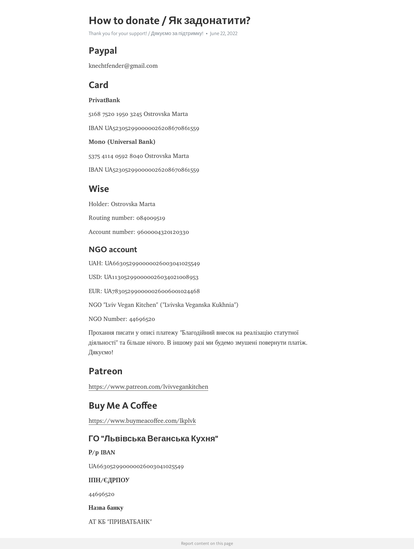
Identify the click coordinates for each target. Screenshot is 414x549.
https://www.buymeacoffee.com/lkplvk (142, 420)
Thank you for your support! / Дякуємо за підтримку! (146, 33)
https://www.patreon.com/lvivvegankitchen (148, 386)
